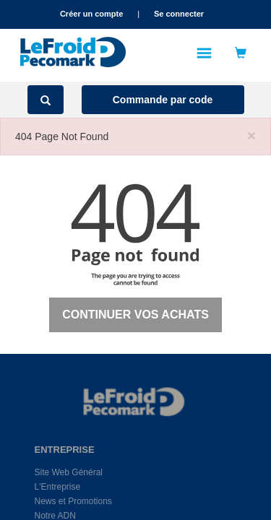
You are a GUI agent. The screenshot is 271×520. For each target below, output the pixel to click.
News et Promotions (73, 501)
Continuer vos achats (135, 314)
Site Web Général (69, 472)
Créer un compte (91, 13)
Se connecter (179, 13)
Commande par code (162, 99)
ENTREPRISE (50, 449)
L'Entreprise (58, 487)
